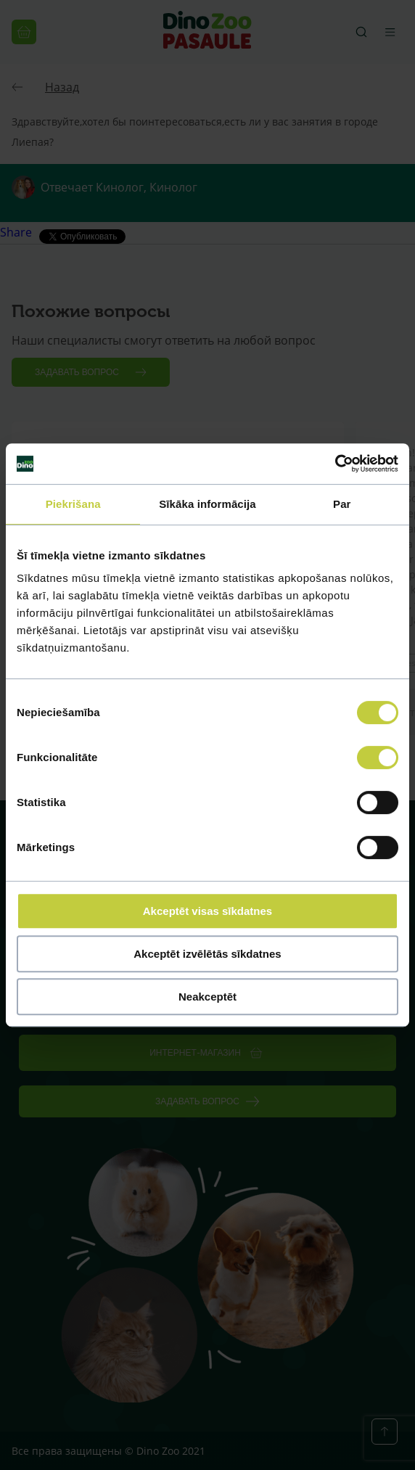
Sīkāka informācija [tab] (207, 504)
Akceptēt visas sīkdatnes (207, 911)
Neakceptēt (207, 996)
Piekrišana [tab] (73, 504)
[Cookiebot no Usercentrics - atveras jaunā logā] (334, 463)
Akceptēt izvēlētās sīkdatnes (207, 954)
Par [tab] (342, 504)
